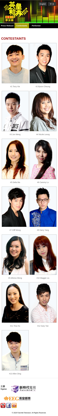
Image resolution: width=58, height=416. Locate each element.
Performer (36, 26)
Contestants (21, 26)
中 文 (52, 4)
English (43, 4)
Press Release (7, 26)
